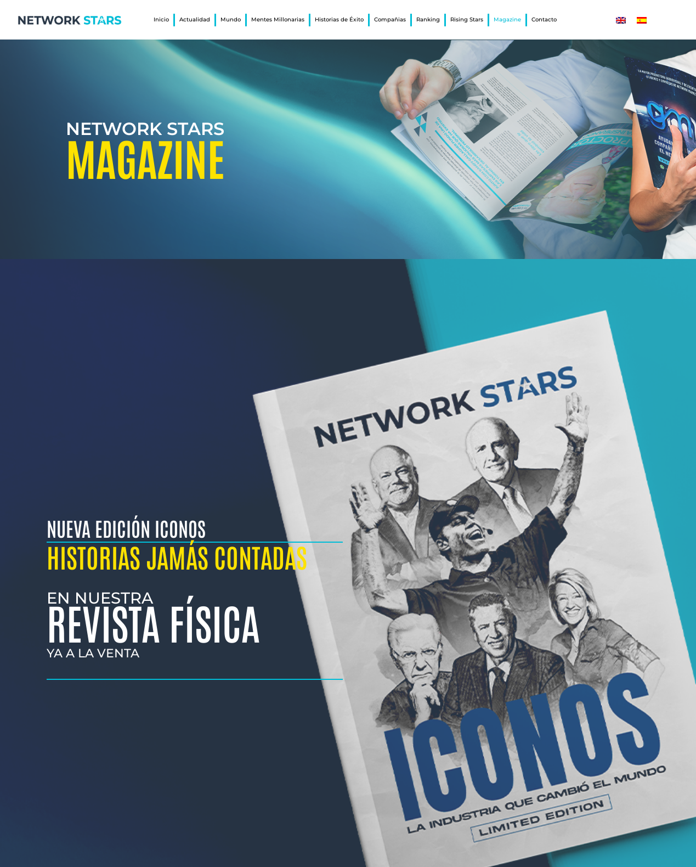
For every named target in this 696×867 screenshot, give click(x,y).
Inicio (161, 19)
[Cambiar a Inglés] (620, 20)
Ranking (428, 19)
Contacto (544, 19)
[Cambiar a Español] (641, 20)
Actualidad (194, 19)
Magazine (507, 19)
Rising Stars (466, 19)
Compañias (390, 19)
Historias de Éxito (339, 19)
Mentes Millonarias (277, 19)
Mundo (230, 19)
